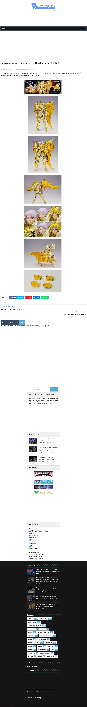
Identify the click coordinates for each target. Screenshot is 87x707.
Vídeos (43, 623)
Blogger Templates (41, 702)
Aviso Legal (38, 692)
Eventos (40, 640)
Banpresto (51, 640)
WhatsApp (33, 543)
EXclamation (43, 613)
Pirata (40, 651)
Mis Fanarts (31, 647)
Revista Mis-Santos (33, 637)
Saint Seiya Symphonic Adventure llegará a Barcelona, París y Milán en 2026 (46, 592)
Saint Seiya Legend (36, 549)
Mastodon (33, 535)
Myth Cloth (31, 623)
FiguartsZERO (42, 644)
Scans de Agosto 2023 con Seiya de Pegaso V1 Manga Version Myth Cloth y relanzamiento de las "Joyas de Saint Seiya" (48, 444)
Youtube (32, 532)
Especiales (31, 630)
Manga (30, 633)
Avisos (30, 640)
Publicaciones (41, 633)
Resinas (30, 627)
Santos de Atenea (45, 647)
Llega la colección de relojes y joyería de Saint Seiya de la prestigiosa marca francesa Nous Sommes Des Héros (47, 455)
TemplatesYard (19, 702)
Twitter (32, 528)
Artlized (30, 651)
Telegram (33, 541)
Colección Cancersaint (34, 620)
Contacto (30, 692)
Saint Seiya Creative (36, 553)
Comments (32, 69)
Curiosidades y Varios (46, 630)
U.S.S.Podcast (32, 616)
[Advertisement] (43, 19)
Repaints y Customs (43, 627)
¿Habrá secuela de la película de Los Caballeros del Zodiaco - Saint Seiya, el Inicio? (48, 435)
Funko (52, 644)
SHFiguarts (50, 651)
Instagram (33, 530)
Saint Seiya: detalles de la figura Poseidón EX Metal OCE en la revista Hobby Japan (46, 600)
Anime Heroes (48, 637)
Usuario (47, 526)
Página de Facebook (36, 526)
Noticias (24, 69)
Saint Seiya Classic (36, 551)
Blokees (30, 644)
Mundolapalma (65, 702)
